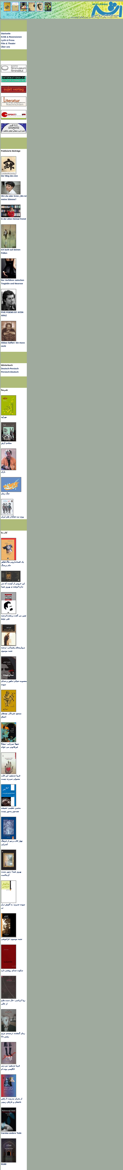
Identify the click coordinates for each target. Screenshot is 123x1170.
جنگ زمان (5, 493)
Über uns (5, 47)
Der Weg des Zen (9, 176)
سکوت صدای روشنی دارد (12, 970)
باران (3, 472)
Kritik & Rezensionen (11, 37)
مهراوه (4, 417)
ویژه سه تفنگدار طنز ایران (12, 517)
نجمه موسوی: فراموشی (11, 939)
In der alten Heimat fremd (13, 219)
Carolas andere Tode (11, 1133)
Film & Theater (8, 43)
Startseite (5, 33)
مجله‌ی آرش (6, 443)
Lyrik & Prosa (7, 40)
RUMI (3, 1164)
